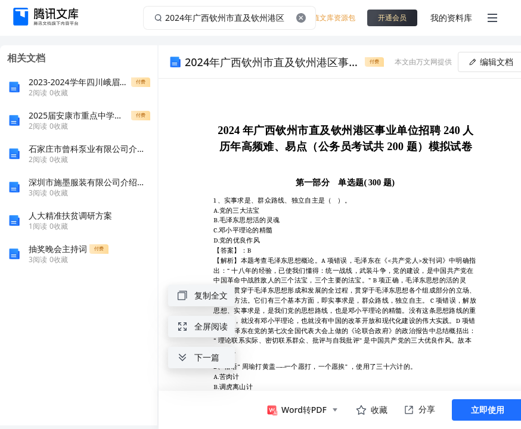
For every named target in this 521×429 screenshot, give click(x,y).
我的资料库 (451, 17)
